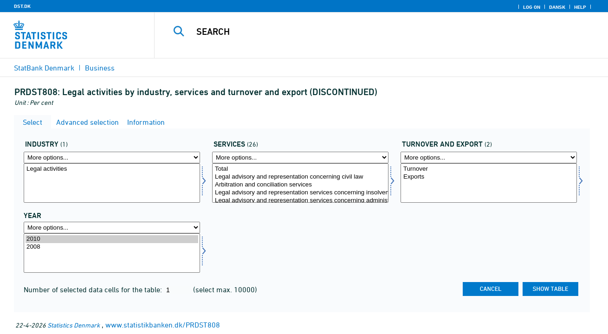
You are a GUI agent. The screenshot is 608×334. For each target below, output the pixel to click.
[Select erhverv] (112, 183)
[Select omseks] (489, 183)
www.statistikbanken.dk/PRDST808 (162, 325)
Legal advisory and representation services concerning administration (300, 201)
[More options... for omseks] (489, 157)
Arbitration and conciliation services (300, 185)
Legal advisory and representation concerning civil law (300, 177)
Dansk (557, 7)
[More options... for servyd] (300, 157)
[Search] (372, 31)
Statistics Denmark (73, 325)
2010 (112, 239)
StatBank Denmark (44, 68)
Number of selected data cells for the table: (94, 289)
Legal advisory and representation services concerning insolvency (300, 193)
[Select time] (112, 253)
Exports (488, 177)
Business (100, 68)
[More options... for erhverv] (112, 157)
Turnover (488, 169)
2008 (112, 247)
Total (300, 169)
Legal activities (112, 169)
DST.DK (22, 6)
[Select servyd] (300, 183)
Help (580, 7)
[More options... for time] (112, 227)
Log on (531, 7)
